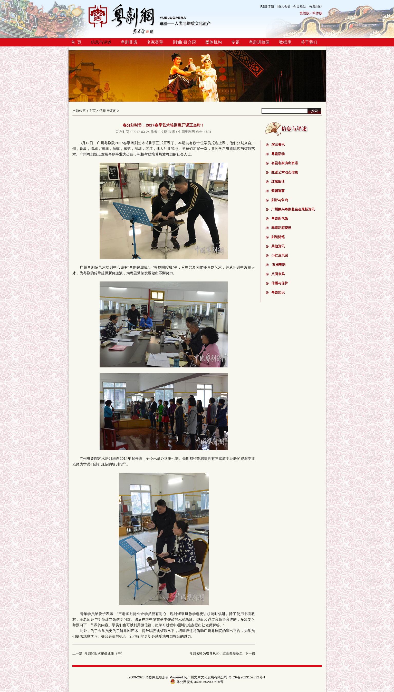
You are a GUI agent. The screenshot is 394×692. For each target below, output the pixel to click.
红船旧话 (275, 181)
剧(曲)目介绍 (184, 42)
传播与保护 (277, 283)
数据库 (285, 42)
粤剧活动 (275, 154)
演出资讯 (275, 145)
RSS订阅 (267, 6)
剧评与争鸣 (277, 200)
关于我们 (309, 42)
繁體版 (305, 13)
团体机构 (213, 42)
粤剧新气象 (277, 218)
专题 (235, 42)
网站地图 (283, 6)
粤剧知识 (275, 292)
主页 (92, 111)
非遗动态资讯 (278, 228)
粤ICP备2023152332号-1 (247, 677)
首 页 (76, 42)
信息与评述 (101, 42)
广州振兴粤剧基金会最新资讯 (290, 209)
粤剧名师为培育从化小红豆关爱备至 (216, 653)
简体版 (317, 13)
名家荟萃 (155, 42)
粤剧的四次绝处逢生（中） (104, 653)
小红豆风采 (277, 255)
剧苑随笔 (275, 237)
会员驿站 (299, 6)
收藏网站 (315, 6)
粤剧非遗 (129, 42)
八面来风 (275, 274)
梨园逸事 (275, 191)
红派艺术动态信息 (282, 172)
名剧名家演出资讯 (282, 163)
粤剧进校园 (259, 42)
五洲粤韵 (276, 265)
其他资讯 (275, 246)
